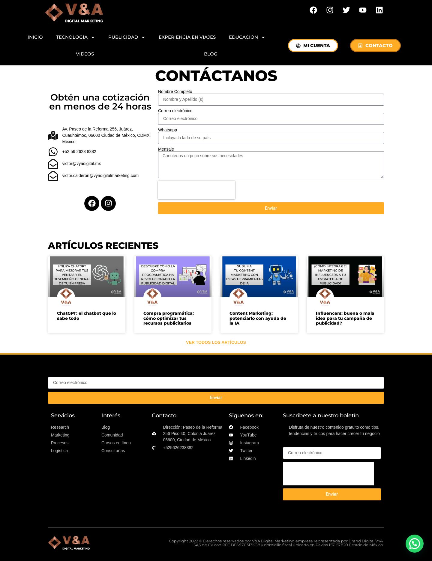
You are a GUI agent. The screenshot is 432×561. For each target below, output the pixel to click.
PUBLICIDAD (127, 37)
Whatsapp (167, 130)
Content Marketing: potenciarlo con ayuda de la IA (258, 318)
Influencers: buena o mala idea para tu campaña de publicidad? (345, 318)
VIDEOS (85, 54)
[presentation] (196, 190)
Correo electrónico (175, 111)
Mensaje (166, 149)
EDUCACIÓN (247, 37)
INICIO (35, 37)
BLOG (211, 54)
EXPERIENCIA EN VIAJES (187, 37)
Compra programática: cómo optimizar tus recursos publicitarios (168, 318)
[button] (415, 544)
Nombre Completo (175, 91)
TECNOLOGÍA (75, 37)
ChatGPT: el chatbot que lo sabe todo (86, 315)
